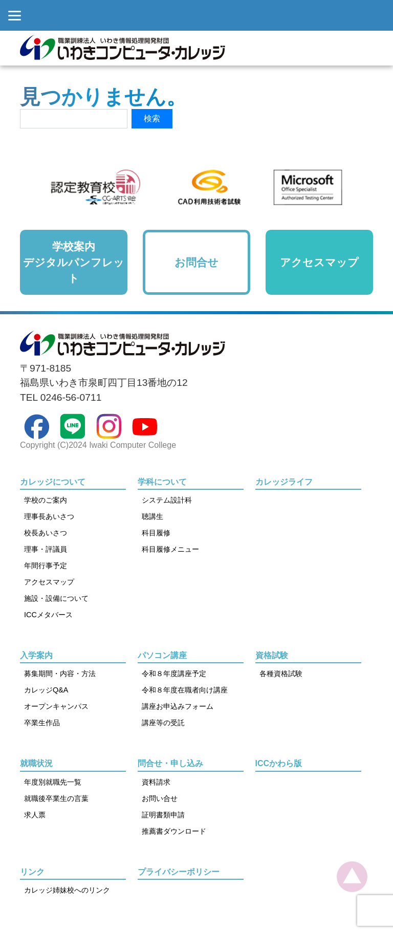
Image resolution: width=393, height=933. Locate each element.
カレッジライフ (284, 482)
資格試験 (271, 655)
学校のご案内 (45, 500)
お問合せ (196, 262)
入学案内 (36, 655)
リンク (32, 871)
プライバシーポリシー (179, 871)
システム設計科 (167, 500)
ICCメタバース (48, 615)
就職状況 (36, 763)
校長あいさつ (45, 533)
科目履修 (156, 533)
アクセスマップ (319, 262)
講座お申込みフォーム (177, 706)
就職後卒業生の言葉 (56, 798)
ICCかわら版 (278, 763)
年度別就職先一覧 (52, 782)
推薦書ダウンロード (174, 831)
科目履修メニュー (170, 549)
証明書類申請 (163, 815)
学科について (162, 482)
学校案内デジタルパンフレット (73, 262)
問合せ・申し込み (170, 763)
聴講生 (152, 516)
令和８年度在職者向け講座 (185, 690)
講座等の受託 (163, 723)
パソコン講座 (162, 655)
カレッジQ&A (46, 690)
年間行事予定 (45, 565)
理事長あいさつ (49, 516)
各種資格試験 (280, 673)
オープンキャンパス (56, 706)
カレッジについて (52, 482)
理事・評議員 (45, 549)
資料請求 (156, 782)
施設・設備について (56, 598)
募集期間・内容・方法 (60, 673)
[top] (352, 876)
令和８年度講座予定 (174, 673)
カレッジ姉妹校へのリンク (67, 890)
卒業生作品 (42, 723)
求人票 (35, 815)
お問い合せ (160, 798)
